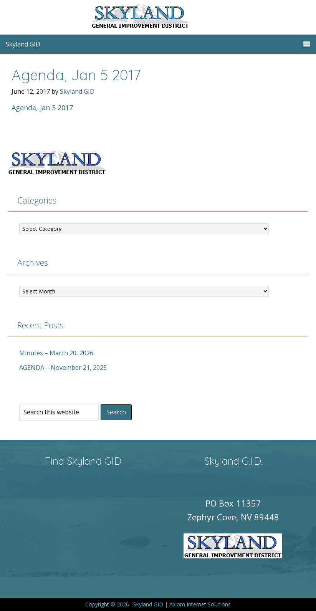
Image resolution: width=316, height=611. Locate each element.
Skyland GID (158, 17)
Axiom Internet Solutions (200, 604)
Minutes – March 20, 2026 (56, 353)
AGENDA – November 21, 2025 (63, 367)
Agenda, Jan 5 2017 (42, 107)
